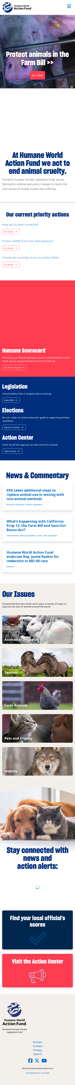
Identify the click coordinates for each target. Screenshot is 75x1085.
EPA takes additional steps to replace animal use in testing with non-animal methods (35, 494)
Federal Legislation (33, 504)
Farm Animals (12, 535)
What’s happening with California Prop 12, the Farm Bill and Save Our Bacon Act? (36, 525)
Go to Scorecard (14, 367)
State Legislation (50, 535)
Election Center (14, 427)
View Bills (11, 400)
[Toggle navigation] (69, 7)
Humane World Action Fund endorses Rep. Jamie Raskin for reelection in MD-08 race (33, 556)
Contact (38, 1046)
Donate (37, 1042)
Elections (10, 566)
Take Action (12, 451)
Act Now (37, 75)
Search (37, 1054)
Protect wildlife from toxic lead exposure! (27, 241)
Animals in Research (15, 504)
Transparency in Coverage (37, 1072)
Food (39, 535)
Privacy (37, 1050)
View (37, 629)
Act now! (11, 231)
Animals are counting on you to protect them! (30, 257)
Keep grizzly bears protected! (20, 224)
